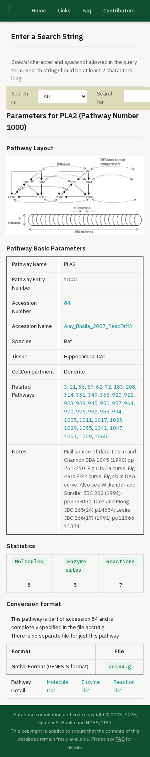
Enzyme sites (76, 565)
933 (69, 403)
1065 (100, 436)
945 (93, 403)
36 (81, 386)
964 (129, 403)
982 (93, 411)
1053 (70, 436)
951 (105, 403)
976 (81, 411)
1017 (100, 420)
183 (118, 386)
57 (90, 386)
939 (81, 403)
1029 (70, 428)
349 (93, 394)
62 (99, 386)
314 (69, 394)
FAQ (120, 739)
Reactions (120, 561)
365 (105, 394)
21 (73, 386)
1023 (116, 420)
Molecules (29, 561)
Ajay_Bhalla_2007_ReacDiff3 (98, 326)
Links (64, 10)
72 (108, 386)
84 (67, 303)
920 (117, 394)
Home (39, 10)
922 (129, 394)
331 (81, 394)
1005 (70, 420)
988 (105, 411)
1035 (85, 428)
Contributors (119, 10)
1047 (116, 428)
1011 (85, 420)
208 (130, 386)
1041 (100, 428)
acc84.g (120, 666)
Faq (86, 10)
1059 (85, 436)
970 (69, 411)
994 (117, 411)
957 (117, 403)
